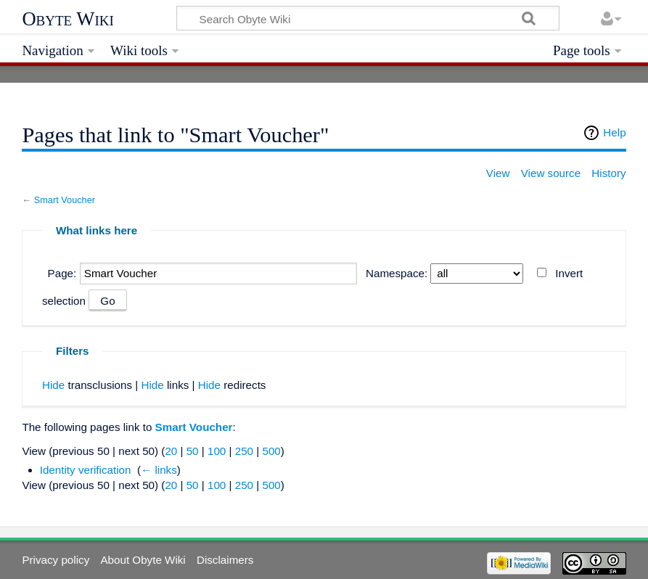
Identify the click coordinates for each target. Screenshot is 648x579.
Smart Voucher (64, 199)
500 (271, 451)
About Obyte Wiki (142, 560)
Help (614, 132)
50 (192, 451)
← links (159, 470)
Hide (53, 385)
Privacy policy (55, 560)
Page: (62, 273)
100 (217, 451)
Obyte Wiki (67, 19)
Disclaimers (225, 560)
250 (244, 451)
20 (171, 451)
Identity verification (85, 470)
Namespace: (396, 273)
